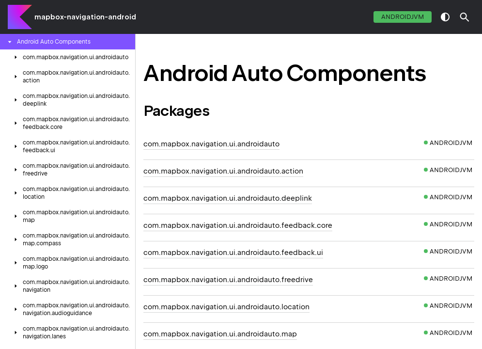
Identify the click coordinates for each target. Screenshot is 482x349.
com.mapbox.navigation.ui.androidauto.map (220, 334)
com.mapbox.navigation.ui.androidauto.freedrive (228, 279)
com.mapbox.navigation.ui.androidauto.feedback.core (237, 225)
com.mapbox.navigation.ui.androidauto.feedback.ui (233, 252)
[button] (464, 17)
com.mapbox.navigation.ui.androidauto (211, 144)
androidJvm (402, 16)
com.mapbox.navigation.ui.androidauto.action (223, 171)
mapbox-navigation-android (85, 17)
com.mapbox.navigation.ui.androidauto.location (226, 306)
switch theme (445, 17)
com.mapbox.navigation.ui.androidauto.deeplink (227, 198)
